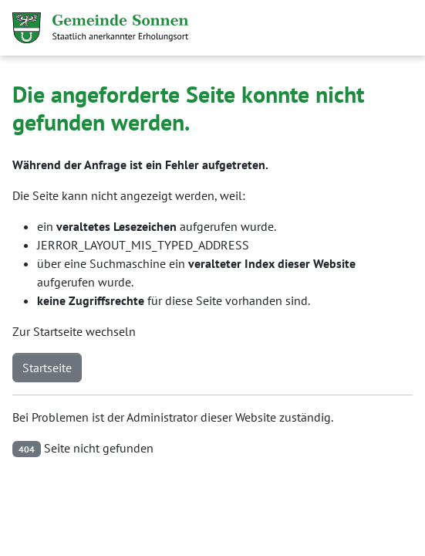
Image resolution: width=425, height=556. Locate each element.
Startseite (47, 367)
